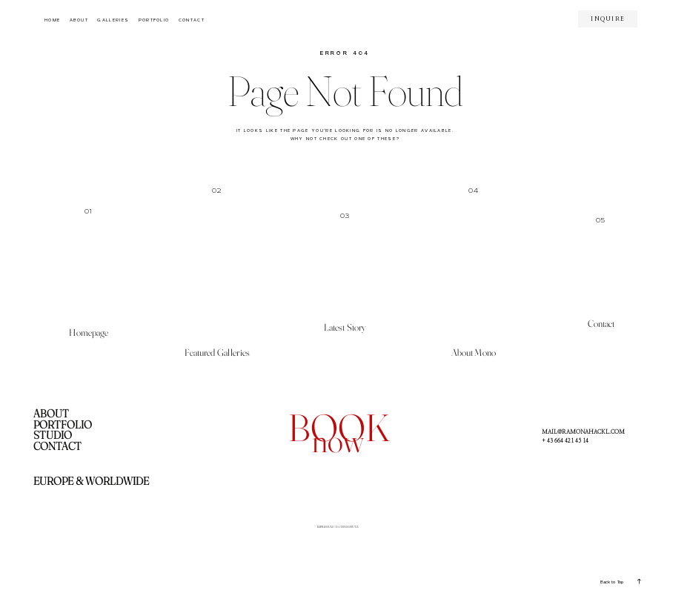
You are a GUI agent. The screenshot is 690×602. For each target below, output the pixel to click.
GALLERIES (113, 20)
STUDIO (52, 435)
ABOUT (79, 20)
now (338, 440)
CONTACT (192, 20)
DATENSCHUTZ (358, 530)
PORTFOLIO (154, 20)
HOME (52, 20)
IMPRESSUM (313, 530)
